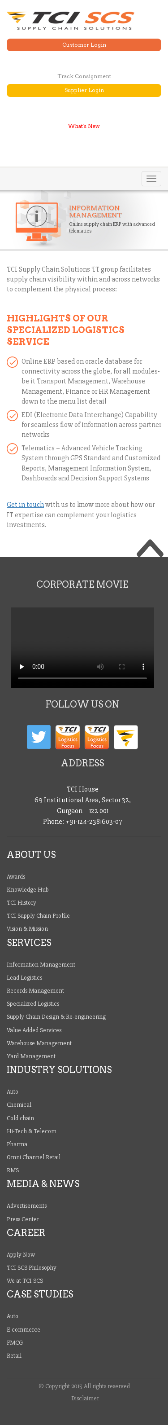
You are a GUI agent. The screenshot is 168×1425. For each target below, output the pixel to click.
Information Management (41, 964)
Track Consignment (84, 76)
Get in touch (25, 504)
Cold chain (20, 1118)
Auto (12, 1091)
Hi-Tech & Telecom (31, 1131)
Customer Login (84, 44)
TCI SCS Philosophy (31, 1267)
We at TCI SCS (25, 1280)
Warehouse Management (39, 1043)
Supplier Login (84, 90)
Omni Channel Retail (33, 1157)
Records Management (35, 990)
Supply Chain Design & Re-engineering (56, 1016)
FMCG (15, 1342)
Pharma (17, 1144)
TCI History (21, 902)
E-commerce (23, 1329)
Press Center (23, 1219)
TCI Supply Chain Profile (38, 915)
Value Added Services (34, 1030)
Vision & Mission (27, 928)
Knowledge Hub (28, 889)
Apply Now (21, 1254)
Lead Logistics (24, 977)
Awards (16, 876)
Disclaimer (85, 1398)
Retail (14, 1355)
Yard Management (31, 1056)
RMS (13, 1170)
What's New (84, 126)
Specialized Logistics (33, 1003)
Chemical (19, 1104)
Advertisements (27, 1205)
